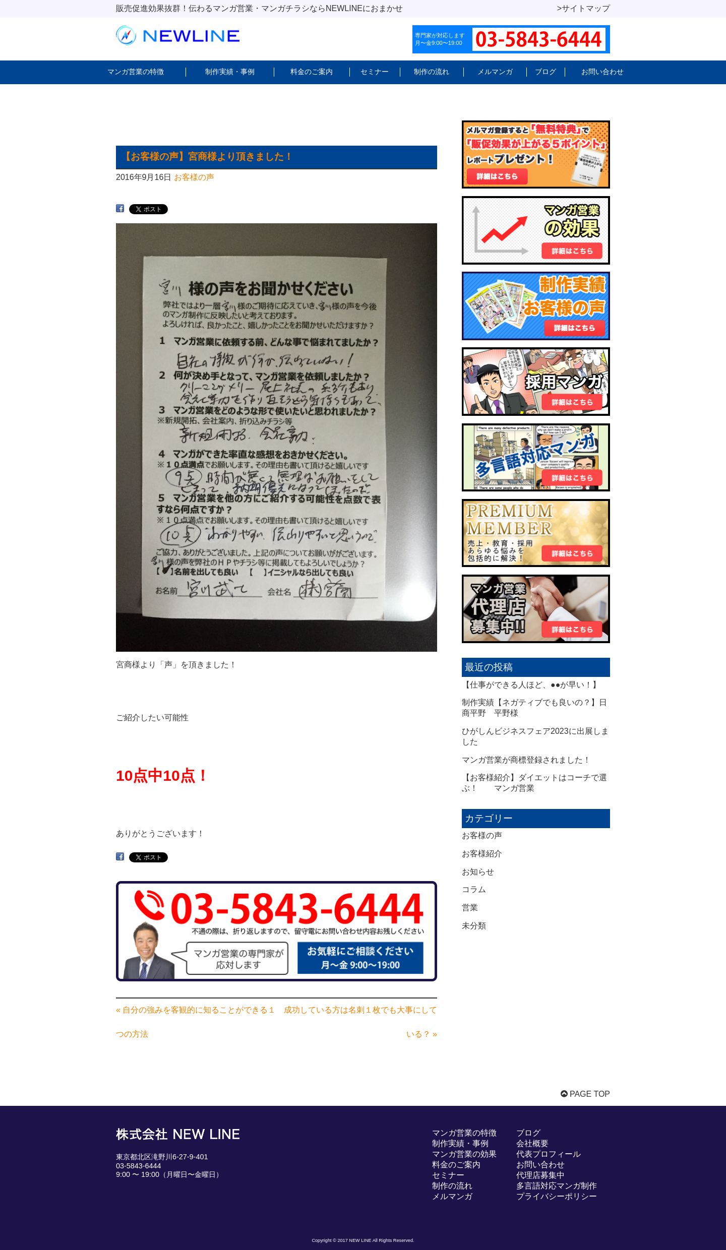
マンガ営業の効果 (464, 1154)
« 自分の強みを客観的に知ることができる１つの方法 (196, 1022)
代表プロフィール (548, 1154)
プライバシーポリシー (556, 1196)
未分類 (474, 925)
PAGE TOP (585, 1094)
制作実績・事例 (230, 72)
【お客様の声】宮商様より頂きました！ (207, 156)
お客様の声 (194, 177)
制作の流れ (431, 72)
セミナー (374, 72)
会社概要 (532, 1143)
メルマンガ (495, 72)
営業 (470, 907)
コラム (474, 889)
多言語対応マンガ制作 (556, 1185)
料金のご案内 (311, 72)
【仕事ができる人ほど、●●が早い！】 (531, 684)
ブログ (545, 72)
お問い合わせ (602, 72)
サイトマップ (586, 8)
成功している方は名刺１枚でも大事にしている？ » (360, 1022)
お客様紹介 (482, 853)
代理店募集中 (540, 1175)
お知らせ (478, 871)
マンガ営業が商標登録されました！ (526, 760)
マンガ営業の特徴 (135, 72)
